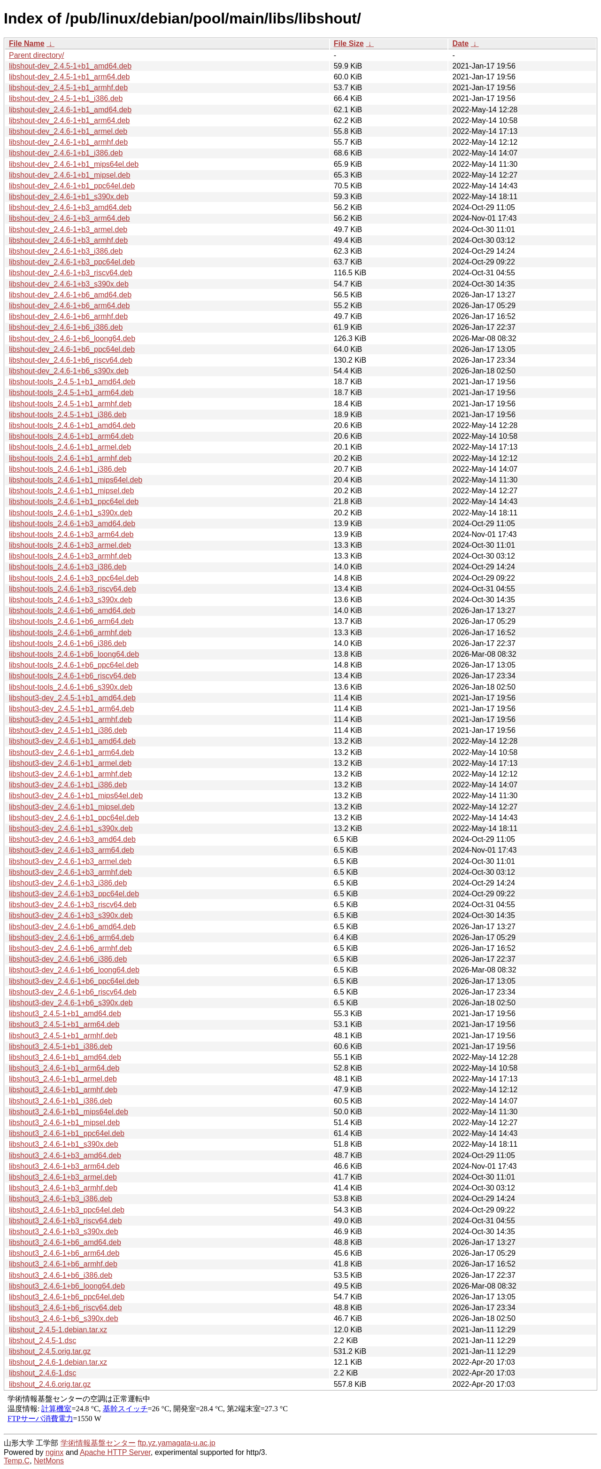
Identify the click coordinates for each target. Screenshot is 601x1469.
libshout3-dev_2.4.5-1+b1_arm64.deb (71, 709)
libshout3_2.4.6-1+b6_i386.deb (60, 1275)
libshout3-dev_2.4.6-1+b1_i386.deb (68, 785)
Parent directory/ (36, 55)
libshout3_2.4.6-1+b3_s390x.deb (63, 1232)
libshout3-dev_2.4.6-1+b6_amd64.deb (72, 927)
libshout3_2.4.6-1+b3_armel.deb (63, 1177)
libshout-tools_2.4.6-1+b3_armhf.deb (70, 556)
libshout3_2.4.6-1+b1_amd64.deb (65, 1057)
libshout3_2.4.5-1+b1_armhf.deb (63, 1036)
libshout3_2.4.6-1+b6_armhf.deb (63, 1264)
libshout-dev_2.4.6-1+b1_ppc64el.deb (72, 186)
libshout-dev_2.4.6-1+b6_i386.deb (66, 327)
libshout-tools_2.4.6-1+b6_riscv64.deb (72, 676)
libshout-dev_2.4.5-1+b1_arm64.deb (69, 77)
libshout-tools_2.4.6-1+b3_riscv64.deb (72, 589)
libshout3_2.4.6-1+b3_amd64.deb (65, 1155)
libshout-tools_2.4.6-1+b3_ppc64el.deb (74, 578)
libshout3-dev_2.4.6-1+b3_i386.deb (68, 883)
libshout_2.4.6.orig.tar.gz (50, 1384)
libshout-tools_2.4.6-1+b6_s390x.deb (70, 687)
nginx (54, 1452)
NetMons (49, 1461)
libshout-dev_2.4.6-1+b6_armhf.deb (68, 316)
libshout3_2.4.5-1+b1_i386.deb (60, 1046)
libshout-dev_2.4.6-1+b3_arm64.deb (69, 218)
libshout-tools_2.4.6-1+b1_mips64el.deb (75, 480)
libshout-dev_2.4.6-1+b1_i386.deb (66, 153)
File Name (27, 43)
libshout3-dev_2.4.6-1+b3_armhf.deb (70, 872)
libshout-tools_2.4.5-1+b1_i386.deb (67, 415)
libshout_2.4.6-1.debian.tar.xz (58, 1362)
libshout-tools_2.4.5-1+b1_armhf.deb (70, 404)
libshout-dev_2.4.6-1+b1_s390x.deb (69, 197)
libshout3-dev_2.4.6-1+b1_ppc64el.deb (74, 818)
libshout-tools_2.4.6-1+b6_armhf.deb (70, 633)
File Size (349, 43)
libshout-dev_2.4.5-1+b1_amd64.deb (70, 66)
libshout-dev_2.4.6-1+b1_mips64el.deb (74, 164)
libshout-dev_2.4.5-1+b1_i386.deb (66, 98)
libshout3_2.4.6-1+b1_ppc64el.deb (66, 1133)
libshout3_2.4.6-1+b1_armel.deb (63, 1079)
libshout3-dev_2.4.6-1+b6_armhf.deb (70, 948)
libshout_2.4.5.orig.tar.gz (50, 1351)
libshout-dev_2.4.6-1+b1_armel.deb (68, 131)
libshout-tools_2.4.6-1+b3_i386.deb (67, 567)
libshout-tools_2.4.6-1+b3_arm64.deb (71, 534)
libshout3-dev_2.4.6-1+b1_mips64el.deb (76, 796)
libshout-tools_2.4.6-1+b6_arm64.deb (71, 621)
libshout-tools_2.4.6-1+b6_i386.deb (67, 643)
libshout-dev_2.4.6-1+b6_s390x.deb (69, 371)
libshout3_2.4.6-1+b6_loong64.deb (67, 1286)
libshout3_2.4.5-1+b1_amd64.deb (65, 1014)
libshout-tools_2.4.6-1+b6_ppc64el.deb (74, 665)
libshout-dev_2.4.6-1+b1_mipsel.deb (69, 175)
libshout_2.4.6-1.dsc (42, 1373)
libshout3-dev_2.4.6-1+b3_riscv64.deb (73, 905)
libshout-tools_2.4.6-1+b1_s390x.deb (70, 513)
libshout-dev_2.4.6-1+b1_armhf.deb (68, 142)
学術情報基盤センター (98, 1443)
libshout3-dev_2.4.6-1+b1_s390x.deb (71, 828)
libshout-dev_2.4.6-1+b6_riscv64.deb (70, 360)
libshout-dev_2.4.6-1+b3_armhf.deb (68, 240)
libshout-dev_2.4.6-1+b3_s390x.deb (69, 284)
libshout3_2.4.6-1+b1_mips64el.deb (68, 1112)
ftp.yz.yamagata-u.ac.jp (176, 1443)
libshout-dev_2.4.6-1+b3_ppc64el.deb (72, 262)
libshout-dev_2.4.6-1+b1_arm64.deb (69, 120)
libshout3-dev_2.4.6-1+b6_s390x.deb (71, 1003)
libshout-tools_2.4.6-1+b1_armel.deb (70, 447)
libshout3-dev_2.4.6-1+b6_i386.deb (68, 959)
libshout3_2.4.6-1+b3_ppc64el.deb (66, 1210)
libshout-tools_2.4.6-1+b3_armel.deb (70, 545)
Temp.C (17, 1461)
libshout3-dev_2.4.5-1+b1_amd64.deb (72, 698)
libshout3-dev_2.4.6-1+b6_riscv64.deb (73, 992)
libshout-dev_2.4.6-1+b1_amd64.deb (70, 110)
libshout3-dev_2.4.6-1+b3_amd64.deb (72, 839)
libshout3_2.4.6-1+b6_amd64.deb (65, 1242)
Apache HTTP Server (115, 1452)
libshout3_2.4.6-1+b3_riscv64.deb (65, 1221)
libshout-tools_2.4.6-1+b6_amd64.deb (72, 610)
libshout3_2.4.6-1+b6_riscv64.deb (65, 1308)
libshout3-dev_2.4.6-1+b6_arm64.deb (71, 937)
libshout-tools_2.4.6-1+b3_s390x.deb (70, 600)
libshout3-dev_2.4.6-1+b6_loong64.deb (74, 970)
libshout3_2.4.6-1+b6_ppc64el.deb (66, 1297)
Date (460, 43)
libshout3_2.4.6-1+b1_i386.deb (60, 1101)
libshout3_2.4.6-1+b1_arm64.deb (64, 1068)
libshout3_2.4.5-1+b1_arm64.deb (64, 1024)
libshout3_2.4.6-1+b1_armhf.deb (63, 1090)
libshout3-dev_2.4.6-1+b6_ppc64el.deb (74, 981)
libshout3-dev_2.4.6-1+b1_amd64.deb (72, 741)
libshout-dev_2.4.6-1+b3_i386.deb (66, 251)
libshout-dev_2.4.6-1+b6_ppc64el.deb (72, 349)
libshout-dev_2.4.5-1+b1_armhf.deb (68, 88)
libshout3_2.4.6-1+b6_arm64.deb (64, 1253)
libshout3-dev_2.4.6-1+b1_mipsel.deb (71, 807)
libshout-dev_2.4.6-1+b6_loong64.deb (72, 338)
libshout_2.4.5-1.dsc (42, 1341)
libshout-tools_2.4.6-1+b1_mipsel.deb (71, 491)
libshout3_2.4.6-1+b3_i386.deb (60, 1199)
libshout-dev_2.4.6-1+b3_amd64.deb (70, 207)
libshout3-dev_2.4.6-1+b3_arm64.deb (71, 850)
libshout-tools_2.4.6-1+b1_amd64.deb (72, 425)
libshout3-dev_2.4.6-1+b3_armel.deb (70, 861)
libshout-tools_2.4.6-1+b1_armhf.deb (70, 458)
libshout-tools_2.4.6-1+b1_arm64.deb (71, 436)
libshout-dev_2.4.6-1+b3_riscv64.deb (70, 273)
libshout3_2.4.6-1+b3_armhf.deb (63, 1188)
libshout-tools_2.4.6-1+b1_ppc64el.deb (74, 501)
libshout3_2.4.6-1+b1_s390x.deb (63, 1144)
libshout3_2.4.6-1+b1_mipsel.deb (64, 1123)
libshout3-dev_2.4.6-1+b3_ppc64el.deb (74, 894)
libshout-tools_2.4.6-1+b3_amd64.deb (72, 524)
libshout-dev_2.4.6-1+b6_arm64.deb (69, 306)
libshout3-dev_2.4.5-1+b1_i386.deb (68, 730)
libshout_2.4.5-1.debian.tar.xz (58, 1330)
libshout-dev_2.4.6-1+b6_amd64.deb (70, 295)
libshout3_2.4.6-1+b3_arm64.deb (64, 1166)
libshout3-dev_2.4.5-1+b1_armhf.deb (70, 719)
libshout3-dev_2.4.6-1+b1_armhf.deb (70, 774)
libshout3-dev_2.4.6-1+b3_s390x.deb (71, 915)
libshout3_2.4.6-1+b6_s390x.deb (63, 1318)
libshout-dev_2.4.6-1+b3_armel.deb (68, 229)
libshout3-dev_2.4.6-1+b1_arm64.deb (71, 752)
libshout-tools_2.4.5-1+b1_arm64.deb (71, 392)
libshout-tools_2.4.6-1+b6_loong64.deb (74, 654)
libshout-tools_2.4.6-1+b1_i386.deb (67, 469)
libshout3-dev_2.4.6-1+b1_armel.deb (70, 763)
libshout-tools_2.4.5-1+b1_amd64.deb (72, 382)
